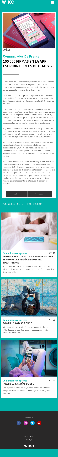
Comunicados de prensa (21, 56)
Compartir (39, 194)
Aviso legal (29, 438)
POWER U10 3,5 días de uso (18, 383)
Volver (16, 194)
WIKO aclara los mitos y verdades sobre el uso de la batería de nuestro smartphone (28, 259)
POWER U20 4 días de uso (17, 323)
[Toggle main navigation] (52, 2)
